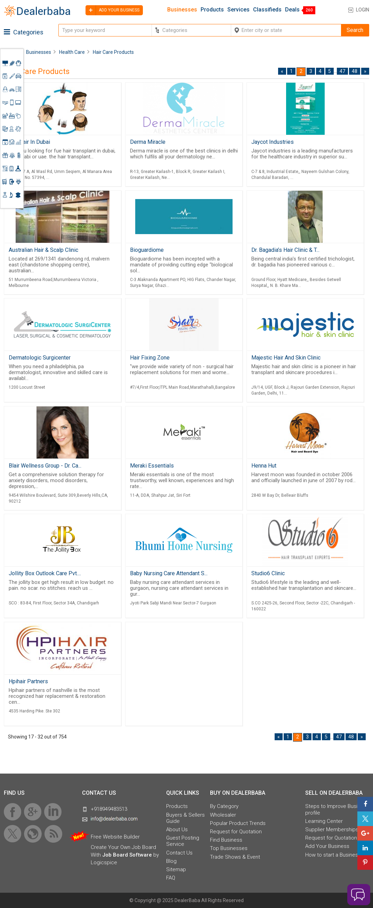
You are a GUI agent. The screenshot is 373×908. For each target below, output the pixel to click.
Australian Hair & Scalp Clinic (43, 250)
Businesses (182, 10)
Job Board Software (127, 855)
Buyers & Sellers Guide (185, 818)
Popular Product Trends (238, 823)
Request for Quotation (236, 831)
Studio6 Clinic (268, 573)
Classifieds (267, 10)
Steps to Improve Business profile (337, 809)
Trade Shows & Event (235, 857)
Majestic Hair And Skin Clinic (286, 357)
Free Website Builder (115, 837)
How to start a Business (333, 855)
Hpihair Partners (28, 681)
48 (354, 71)
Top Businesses (229, 848)
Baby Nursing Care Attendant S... (169, 573)
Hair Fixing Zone (150, 357)
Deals (292, 10)
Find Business (226, 840)
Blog (171, 861)
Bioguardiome (147, 250)
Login (362, 10)
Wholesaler (223, 815)
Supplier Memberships (331, 829)
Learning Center (324, 821)
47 (342, 71)
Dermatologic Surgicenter (40, 357)
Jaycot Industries (272, 142)
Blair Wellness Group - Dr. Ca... (45, 465)
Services (238, 10)
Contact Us (179, 853)
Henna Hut (263, 465)
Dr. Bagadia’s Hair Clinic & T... (285, 250)
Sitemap (176, 869)
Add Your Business (327, 846)
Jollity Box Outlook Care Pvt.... (45, 573)
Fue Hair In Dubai (29, 142)
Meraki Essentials (152, 465)
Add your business (112, 10)
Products (212, 10)
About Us (177, 829)
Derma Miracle (147, 142)
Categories (23, 32)
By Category (224, 806)
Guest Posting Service (182, 841)
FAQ (170, 878)
